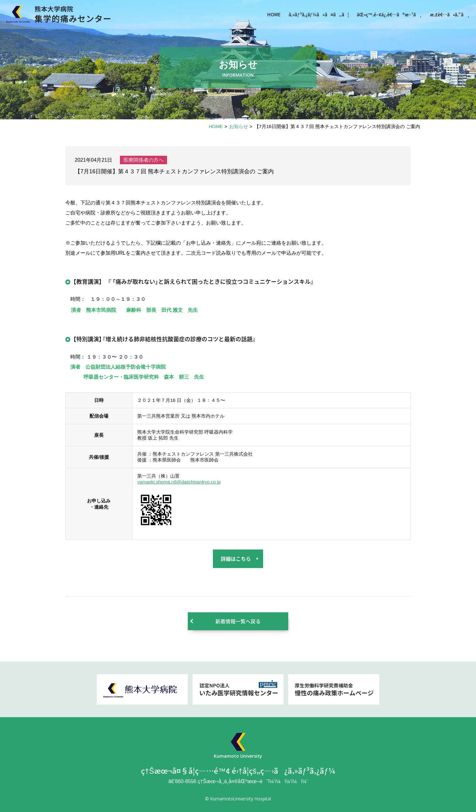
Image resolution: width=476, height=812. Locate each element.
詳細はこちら (236, 558)
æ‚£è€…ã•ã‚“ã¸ (447, 15)
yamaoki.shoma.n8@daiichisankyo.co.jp (179, 481)
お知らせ (238, 126)
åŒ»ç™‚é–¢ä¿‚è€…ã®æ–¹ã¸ (380, 15)
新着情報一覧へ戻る (238, 621)
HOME (251, 15)
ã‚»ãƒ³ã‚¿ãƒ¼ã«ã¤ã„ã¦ (300, 15)
